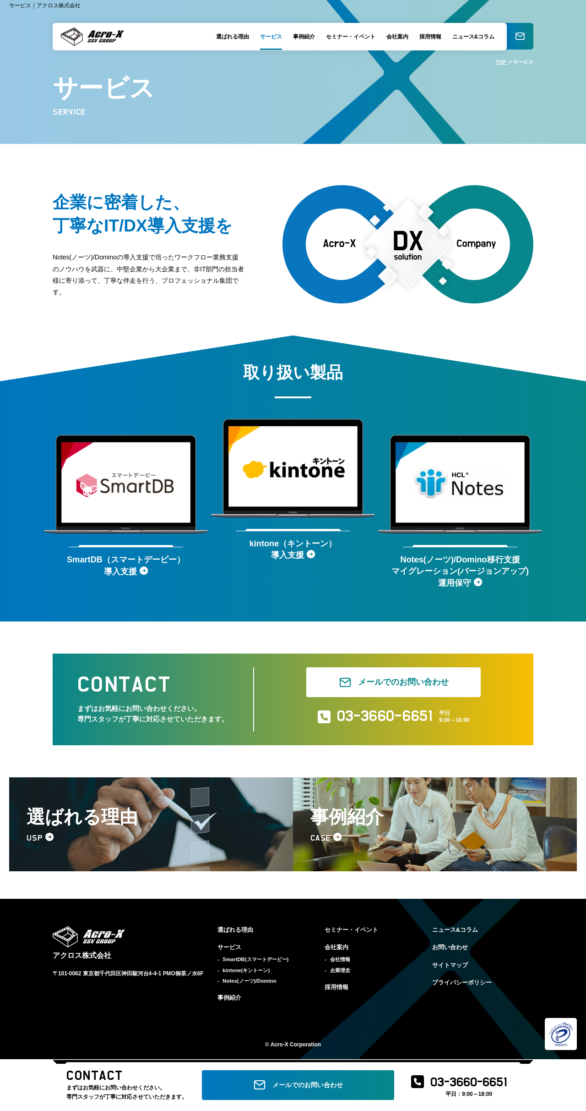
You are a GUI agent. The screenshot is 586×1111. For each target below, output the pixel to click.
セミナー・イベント (349, 36)
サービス (270, 36)
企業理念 (340, 972)
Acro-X (279, 1047)
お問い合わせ (450, 949)
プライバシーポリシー (462, 984)
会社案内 (396, 36)
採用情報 (429, 36)
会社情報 (340, 961)
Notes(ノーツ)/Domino (249, 982)
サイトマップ (450, 967)
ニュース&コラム (472, 36)
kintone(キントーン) (246, 972)
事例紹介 (303, 36)
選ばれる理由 (231, 36)
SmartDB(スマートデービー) (255, 961)
